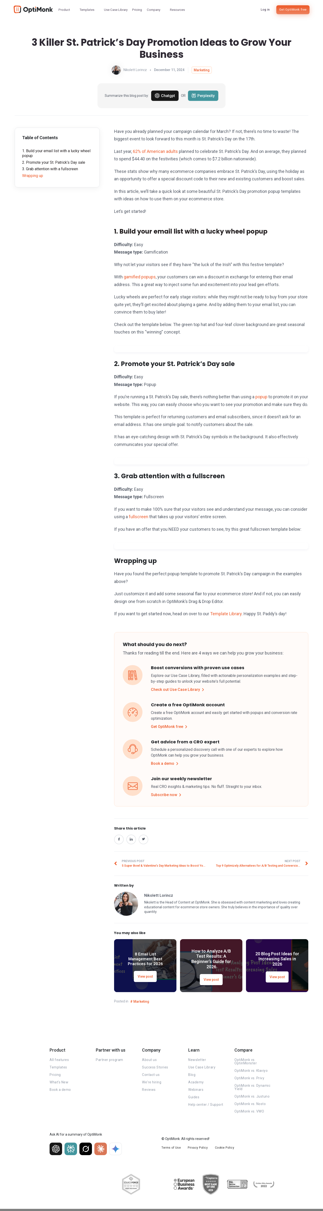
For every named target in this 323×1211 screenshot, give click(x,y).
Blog (191, 1076)
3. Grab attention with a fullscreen (50, 169)
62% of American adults (155, 151)
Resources (177, 10)
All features (59, 1061)
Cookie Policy (226, 1149)
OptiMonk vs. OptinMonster (245, 1063)
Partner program (109, 1061)
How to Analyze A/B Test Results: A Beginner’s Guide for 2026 (211, 960)
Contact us (151, 1076)
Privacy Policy (198, 1149)
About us (149, 1061)
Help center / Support (205, 1106)
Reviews (149, 1091)
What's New (59, 1084)
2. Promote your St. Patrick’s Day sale (53, 162)
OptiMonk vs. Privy (249, 1080)
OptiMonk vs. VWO (249, 1113)
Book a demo (166, 763)
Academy (196, 1084)
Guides (193, 1099)
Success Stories (155, 1069)
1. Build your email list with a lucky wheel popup (56, 153)
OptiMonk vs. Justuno (252, 1098)
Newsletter (197, 1061)
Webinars (195, 1091)
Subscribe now (167, 794)
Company (153, 10)
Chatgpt (165, 95)
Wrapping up (32, 175)
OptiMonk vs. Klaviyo (251, 1072)
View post (145, 979)
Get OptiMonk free (292, 9)
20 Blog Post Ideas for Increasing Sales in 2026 (277, 960)
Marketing (202, 70)
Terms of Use (171, 1149)
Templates (87, 10)
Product (64, 10)
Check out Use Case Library (178, 689)
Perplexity (203, 95)
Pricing (137, 10)
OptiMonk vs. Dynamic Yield (252, 1089)
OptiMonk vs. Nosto (250, 1105)
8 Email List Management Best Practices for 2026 (145, 960)
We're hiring (151, 1084)
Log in (265, 9)
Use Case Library (116, 10)
